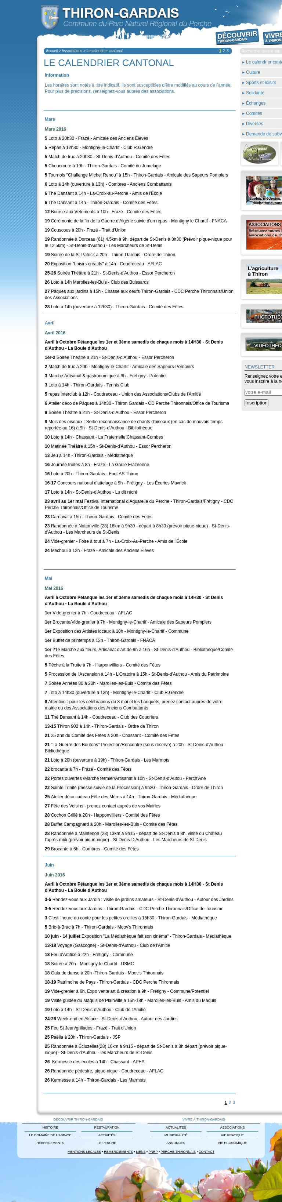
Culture (253, 72)
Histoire (50, 1127)
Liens (140, 1152)
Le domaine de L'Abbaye (50, 1135)
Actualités (176, 1127)
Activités (107, 1135)
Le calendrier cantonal (105, 51)
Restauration (106, 1127)
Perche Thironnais (178, 1152)
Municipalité (175, 1135)
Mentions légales (84, 1152)
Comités (254, 113)
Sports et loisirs (261, 82)
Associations (72, 51)
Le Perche (106, 1143)
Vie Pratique (232, 1135)
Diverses (254, 123)
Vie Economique (232, 1143)
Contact (206, 1152)
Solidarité (255, 92)
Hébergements (50, 1143)
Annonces (175, 1143)
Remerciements (118, 1152)
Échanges (255, 103)
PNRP (153, 1152)
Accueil (52, 51)
